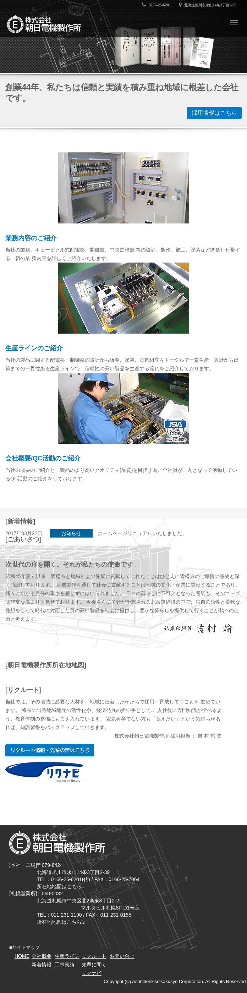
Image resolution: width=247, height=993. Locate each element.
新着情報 (41, 964)
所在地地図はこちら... (61, 886)
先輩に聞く (94, 964)
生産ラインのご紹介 (34, 348)
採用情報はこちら (214, 113)
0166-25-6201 (156, 5)
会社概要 (41, 956)
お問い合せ (122, 956)
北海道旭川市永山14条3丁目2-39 (207, 5)
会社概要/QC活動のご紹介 (43, 458)
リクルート (94, 956)
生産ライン (67, 956)
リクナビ (44, 772)
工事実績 (65, 964)
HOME (22, 956)
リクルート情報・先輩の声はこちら (49, 750)
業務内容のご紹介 (30, 238)
